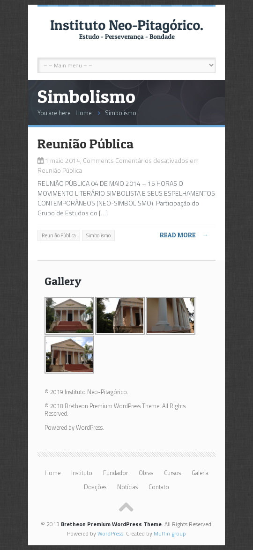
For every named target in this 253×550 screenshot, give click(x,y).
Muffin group (170, 533)
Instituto (81, 473)
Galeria (200, 473)
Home (83, 112)
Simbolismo (120, 112)
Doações (95, 487)
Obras (146, 473)
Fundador (115, 473)
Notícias (127, 487)
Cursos (172, 473)
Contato (159, 487)
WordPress (110, 533)
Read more (184, 235)
